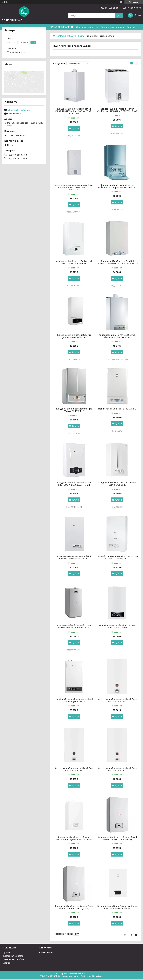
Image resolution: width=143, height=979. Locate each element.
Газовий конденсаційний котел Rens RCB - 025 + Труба (117, 626)
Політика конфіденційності (92, 976)
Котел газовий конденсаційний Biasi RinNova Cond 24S (117, 700)
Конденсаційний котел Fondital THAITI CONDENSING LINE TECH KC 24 (117, 262)
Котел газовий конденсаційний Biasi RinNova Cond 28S (74, 769)
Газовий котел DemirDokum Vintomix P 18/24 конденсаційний (117, 907)
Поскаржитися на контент (68, 976)
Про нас (7, 952)
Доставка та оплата (87, 26)
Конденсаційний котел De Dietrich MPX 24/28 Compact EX (74, 262)
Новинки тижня (45, 952)
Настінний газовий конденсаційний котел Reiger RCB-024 (74, 700)
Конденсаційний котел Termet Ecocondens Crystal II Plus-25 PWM (74, 838)
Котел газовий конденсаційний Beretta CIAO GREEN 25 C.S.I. (74, 557)
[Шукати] (119, 15)
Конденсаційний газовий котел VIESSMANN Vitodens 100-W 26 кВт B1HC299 (74, 111)
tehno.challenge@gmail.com (20, 110)
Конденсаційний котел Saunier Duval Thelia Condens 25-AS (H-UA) (74, 907)
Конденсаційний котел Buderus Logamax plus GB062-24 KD (74, 336)
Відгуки (131, 26)
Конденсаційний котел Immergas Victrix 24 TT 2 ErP (74, 409)
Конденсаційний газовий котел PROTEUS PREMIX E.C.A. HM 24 (74, 483)
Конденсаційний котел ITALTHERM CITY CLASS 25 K (117, 483)
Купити (75, 128)
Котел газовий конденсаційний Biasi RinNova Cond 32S (117, 769)
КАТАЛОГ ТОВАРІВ (60, 26)
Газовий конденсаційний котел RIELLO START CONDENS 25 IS (117, 557)
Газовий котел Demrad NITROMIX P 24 (117, 408)
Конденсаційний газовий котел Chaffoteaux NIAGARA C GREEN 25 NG (117, 110)
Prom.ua (85, 973)
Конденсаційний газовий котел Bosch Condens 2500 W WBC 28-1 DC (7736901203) (74, 187)
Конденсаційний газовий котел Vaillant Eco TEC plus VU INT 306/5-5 (117, 186)
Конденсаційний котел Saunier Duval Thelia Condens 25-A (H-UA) (117, 838)
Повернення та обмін (112, 26)
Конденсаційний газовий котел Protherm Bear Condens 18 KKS (74, 626)
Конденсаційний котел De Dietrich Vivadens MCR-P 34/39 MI (117, 336)
